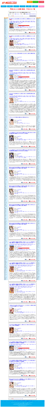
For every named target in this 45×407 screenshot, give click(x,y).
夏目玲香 (5, 183)
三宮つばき (38, 131)
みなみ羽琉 (38, 240)
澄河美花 (38, 149)
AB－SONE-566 (19, 267)
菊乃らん (38, 90)
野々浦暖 (38, 192)
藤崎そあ (5, 212)
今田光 (5, 68)
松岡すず (5, 226)
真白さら (5, 225)
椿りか (37, 164)
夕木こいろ (38, 265)
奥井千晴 (5, 74)
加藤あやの (38, 82)
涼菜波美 (5, 150)
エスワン (18, 24)
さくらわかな (38, 124)
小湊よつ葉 (38, 117)
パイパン (23, 26)
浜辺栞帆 (38, 199)
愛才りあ (38, 21)
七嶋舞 (37, 182)
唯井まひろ (38, 154)
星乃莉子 (38, 216)
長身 (29, 26)
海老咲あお (38, 61)
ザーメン (23, 60)
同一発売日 (23, 43)
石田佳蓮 (38, 48)
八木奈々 (38, 259)
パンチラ (22, 386)
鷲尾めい (23, 38)
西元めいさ (38, 189)
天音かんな (5, 41)
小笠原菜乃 (5, 73)
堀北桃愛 (5, 218)
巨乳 (20, 26)
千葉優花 (5, 165)
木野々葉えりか (6, 99)
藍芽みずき (38, 18)
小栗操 (37, 67)
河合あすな (38, 86)
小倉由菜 (38, 66)
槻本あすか (5, 169)
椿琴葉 (5, 171)
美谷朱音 (38, 234)
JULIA (37, 137)
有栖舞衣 (38, 45)
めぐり (37, 250)
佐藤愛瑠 (38, 129)
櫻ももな (5, 113)
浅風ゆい (5, 28)
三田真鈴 (31, 38)
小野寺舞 (38, 73)
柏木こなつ (38, 80)
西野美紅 (5, 190)
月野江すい (38, 161)
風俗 (15, 102)
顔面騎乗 (21, 27)
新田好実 (5, 191)
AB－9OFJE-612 (19, 23)
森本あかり (5, 257)
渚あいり (19, 22)
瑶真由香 (5, 204)
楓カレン (38, 76)
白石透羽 (5, 136)
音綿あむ (5, 79)
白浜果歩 (5, 141)
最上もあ (5, 252)
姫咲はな (38, 206)
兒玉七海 (14, 21)
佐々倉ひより (5, 116)
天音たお (5, 42)
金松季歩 (17, 72)
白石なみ (5, 137)
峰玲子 (5, 243)
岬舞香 (5, 234)
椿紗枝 (5, 172)
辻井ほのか (38, 163)
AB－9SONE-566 (19, 246)
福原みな (38, 209)
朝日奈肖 (5, 31)
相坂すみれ (5, 18)
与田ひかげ (5, 274)
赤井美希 (38, 25)
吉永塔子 (38, 272)
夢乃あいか (11, 22)
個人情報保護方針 (23, 400)
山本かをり (5, 265)
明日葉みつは (28, 21)
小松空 (5, 101)
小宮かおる (5, 103)
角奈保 (37, 150)
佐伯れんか (5, 106)
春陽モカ (38, 202)
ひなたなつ (38, 203)
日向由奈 (38, 204)
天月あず (38, 38)
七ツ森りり (20, 21)
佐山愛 (37, 130)
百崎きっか (5, 254)
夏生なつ (5, 182)
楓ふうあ (26, 21)
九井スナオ (38, 110)
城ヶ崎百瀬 (5, 134)
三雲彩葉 (5, 232)
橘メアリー (38, 158)
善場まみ (5, 154)
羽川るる (5, 69)
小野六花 (38, 74)
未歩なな (32, 21)
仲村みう (38, 177)
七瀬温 (5, 185)
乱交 (34, 26)
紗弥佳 (5, 122)
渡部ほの (5, 279)
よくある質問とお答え (28, 400)
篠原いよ (5, 129)
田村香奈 (5, 162)
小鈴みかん (38, 113)
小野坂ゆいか (38, 72)
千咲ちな (5, 164)
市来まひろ (38, 51)
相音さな (5, 20)
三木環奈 (5, 124)
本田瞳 (37, 219)
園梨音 (5, 155)
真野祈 (37, 224)
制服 (16, 27)
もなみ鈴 (38, 252)
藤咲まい (5, 213)
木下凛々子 (38, 96)
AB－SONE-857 (19, 189)
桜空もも (38, 123)
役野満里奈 (38, 260)
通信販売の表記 (19, 400)
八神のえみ (5, 259)
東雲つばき (5, 128)
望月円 (5, 253)
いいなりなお (5, 53)
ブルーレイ (30, 27)
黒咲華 (37, 107)
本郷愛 (14, 72)
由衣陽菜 (5, 266)
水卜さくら (38, 227)
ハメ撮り (19, 157)
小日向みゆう (17, 38)
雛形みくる (5, 205)
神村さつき (5, 83)
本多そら (5, 220)
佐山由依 (5, 123)
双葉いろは (38, 212)
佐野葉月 (5, 120)
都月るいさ (38, 169)
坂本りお (5, 108)
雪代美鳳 (38, 266)
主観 (14, 27)
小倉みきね (5, 76)
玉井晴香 (5, 161)
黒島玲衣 (38, 108)
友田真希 (38, 172)
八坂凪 (5, 260)
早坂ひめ (17, 22)
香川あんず (5, 80)
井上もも (5, 66)
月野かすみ (38, 162)
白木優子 (38, 142)
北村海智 (38, 94)
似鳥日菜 (38, 190)
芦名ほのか (38, 33)
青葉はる (5, 26)
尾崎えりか (38, 68)
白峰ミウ (38, 144)
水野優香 (38, 231)
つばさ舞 (38, 165)
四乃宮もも (5, 130)
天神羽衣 (5, 38)
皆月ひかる (38, 238)
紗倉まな (38, 121)
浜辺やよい (5, 199)
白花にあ (5, 144)
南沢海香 (38, 239)
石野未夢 (5, 59)
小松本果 (5, 102)
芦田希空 (5, 33)
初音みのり (38, 196)
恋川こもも (5, 94)
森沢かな (38, 257)
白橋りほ (38, 143)
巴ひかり (38, 170)
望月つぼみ (38, 251)
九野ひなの (38, 101)
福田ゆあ (5, 210)
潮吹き (17, 174)
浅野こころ (16, 96)
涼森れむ (38, 148)
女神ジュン (5, 251)
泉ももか (5, 60)
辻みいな (5, 170)
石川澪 (37, 47)
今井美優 (5, 67)
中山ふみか (38, 178)
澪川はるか (5, 230)
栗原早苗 (5, 93)
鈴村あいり (38, 147)
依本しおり (38, 274)
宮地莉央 (5, 246)
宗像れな (5, 250)
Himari (37, 205)
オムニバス (18, 26)
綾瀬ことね (5, 46)
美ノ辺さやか (5, 244)
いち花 (5, 61)
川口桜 (5, 86)
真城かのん (5, 223)
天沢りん (5, 39)
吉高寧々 (38, 271)
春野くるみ (5, 202)
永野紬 (5, 178)
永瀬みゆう (5, 177)
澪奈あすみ (5, 231)
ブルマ (19, 312)
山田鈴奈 (5, 264)
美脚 (31, 26)
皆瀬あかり (38, 237)
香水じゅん (38, 81)
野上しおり (5, 192)
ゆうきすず (5, 268)
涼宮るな (5, 151)
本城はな (5, 219)
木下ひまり (38, 95)
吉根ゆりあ (38, 273)
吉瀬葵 (5, 90)
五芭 (37, 55)
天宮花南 (38, 39)
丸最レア (38, 225)
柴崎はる (38, 136)
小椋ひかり (5, 75)
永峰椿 (37, 176)
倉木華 (21, 22)
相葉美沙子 (5, 21)
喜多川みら (5, 89)
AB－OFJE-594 (19, 98)
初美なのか (5, 196)
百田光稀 (38, 254)
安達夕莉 (26, 38)
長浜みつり (38, 175)
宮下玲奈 (38, 245)
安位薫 (37, 261)
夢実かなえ (5, 272)
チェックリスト (35, 1)
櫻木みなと (5, 110)
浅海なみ (5, 32)
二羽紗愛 (38, 213)
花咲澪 (5, 197)
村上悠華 (12, 73)
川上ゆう (38, 87)
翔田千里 (38, 138)
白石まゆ (5, 138)
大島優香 (38, 62)
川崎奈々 (5, 87)
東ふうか (5, 35)
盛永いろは (5, 179)
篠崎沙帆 (5, 127)
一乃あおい (38, 52)
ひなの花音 (5, 206)
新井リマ (38, 42)
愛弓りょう (38, 41)
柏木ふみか (5, 82)
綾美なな (5, 48)
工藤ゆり (38, 100)
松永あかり (5, 227)
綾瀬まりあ (5, 47)
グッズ (41, 6)
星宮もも (5, 217)
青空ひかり (38, 24)
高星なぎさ (5, 156)
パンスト (27, 139)
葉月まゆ (38, 195)
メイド (27, 349)
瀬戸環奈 (38, 151)
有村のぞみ (38, 46)
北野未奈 (38, 93)
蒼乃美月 (5, 25)
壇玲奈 (5, 163)
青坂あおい (5, 24)
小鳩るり (5, 100)
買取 (31, 400)
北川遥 (5, 88)
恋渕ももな (38, 109)
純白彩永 (5, 224)
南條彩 (37, 185)
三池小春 (38, 226)
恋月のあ (5, 95)
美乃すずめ (38, 243)
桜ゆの (5, 114)
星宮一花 (38, 217)
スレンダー (27, 26)
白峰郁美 (5, 142)
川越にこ (11, 21)
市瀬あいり (5, 62)
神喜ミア (5, 96)
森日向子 (38, 258)
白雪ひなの (5, 143)
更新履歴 (35, 6)
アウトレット (26, 60)
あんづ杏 (5, 51)
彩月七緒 (38, 127)
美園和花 (38, 233)
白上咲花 (29, 38)
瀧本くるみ (5, 157)
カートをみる (41, 1)
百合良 (5, 273)
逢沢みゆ (38, 20)
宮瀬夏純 (5, 245)
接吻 (30, 349)
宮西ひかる (38, 247)
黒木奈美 (38, 106)
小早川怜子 (38, 115)
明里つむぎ (38, 28)
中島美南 (5, 175)
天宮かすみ (5, 45)
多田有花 (38, 155)
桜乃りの (38, 120)
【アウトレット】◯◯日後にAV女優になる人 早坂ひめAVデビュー (19, 117)
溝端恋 (5, 239)
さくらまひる (38, 122)
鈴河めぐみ (5, 148)
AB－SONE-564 (19, 364)
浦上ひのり (5, 72)
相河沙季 (38, 19)
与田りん (5, 275)
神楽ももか (14, 38)
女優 (20, 78)
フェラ (23, 27)
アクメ (18, 60)
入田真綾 (38, 58)
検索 (28, 6)
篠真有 (37, 135)
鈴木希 (5, 149)
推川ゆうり (38, 69)
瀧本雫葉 (5, 158)
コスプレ (26, 331)
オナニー (26, 192)
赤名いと (38, 26)
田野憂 (11, 38)
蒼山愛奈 (5, 27)
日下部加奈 (38, 99)
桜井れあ (5, 109)
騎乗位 (18, 27)
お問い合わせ (30, 1)
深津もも (5, 209)
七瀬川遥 (5, 184)
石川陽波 (5, 58)
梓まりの (5, 34)
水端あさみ (38, 232)
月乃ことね (5, 168)
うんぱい (38, 60)
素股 (20, 312)
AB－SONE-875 (19, 153)
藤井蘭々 (38, 210)
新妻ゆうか (5, 189)
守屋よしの (5, 258)
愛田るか (5, 19)
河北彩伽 (12, 72)
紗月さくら (5, 117)
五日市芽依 (38, 53)
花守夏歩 (38, 198)
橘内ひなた (38, 157)
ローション (22, 157)
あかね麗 (38, 27)
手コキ (34, 249)
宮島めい (38, 246)
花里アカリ (5, 198)
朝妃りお (38, 31)
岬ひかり (5, 233)
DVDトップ (3, 6)
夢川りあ (5, 271)
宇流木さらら (38, 59)
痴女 (32, 26)
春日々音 (5, 203)
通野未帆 (38, 168)
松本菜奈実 (38, 223)
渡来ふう (38, 279)
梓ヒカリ (38, 34)
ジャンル (22, 6)
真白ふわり (38, 220)
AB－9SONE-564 (19, 346)
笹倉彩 (5, 115)
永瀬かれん (5, 176)
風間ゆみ (38, 79)
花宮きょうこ (38, 197)
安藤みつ (5, 52)
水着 (16, 60)
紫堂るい (38, 134)
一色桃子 (38, 54)
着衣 (31, 139)
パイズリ (27, 27)
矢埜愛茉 (5, 261)
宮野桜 (5, 247)
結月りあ (38, 268)
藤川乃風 (5, 211)
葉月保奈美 (5, 195)
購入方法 (14, 400)
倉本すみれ (38, 103)
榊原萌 (16, 21)
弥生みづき (38, 264)
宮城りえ (38, 244)
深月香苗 (5, 240)
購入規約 (17, 400)
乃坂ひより (17, 363)
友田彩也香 (38, 171)
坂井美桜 (5, 107)
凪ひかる (21, 38)
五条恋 (14, 22)
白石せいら (5, 135)
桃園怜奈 (38, 253)
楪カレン (38, 267)
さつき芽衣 (38, 128)
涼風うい (5, 147)
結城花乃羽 (5, 267)
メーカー (16, 6)
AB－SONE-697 (19, 382)
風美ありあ (5, 81)
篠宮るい (5, 131)
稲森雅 (5, 65)
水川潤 (37, 230)
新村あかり (38, 186)
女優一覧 (10, 6)
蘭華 (37, 275)
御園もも (5, 238)
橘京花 (37, 156)
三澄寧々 (5, 237)
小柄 (24, 26)
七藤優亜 (5, 186)
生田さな (5, 54)
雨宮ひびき (38, 40)
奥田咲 (23, 21)
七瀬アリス (38, 183)
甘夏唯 (5, 40)
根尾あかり (38, 191)
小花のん (38, 75)
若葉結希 (5, 278)
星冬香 (5, 216)
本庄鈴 (37, 218)
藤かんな (38, 211)
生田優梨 (5, 55)
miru (18, 21)
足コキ (25, 27)
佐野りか (5, 121)
